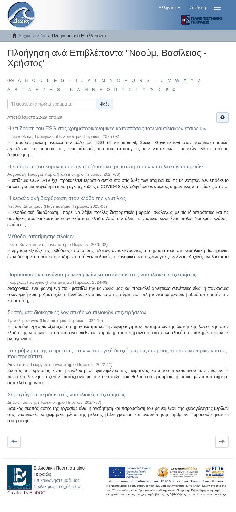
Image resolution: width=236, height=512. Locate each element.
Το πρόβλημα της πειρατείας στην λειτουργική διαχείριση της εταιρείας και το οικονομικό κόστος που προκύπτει (117, 353)
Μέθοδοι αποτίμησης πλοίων (40, 236)
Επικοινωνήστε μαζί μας (57, 480)
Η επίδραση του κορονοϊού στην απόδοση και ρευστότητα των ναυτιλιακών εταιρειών (105, 167)
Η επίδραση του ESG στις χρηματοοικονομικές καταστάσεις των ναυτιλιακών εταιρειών (106, 128)
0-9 (10, 80)
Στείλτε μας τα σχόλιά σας (58, 486)
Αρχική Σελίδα (31, 35)
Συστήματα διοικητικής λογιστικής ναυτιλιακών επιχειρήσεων (76, 312)
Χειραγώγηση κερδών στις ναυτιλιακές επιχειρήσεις (66, 395)
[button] (169, 7)
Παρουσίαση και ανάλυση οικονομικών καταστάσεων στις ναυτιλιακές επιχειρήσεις (101, 275)
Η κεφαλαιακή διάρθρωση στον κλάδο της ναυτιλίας (66, 198)
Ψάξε (104, 104)
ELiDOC (37, 492)
